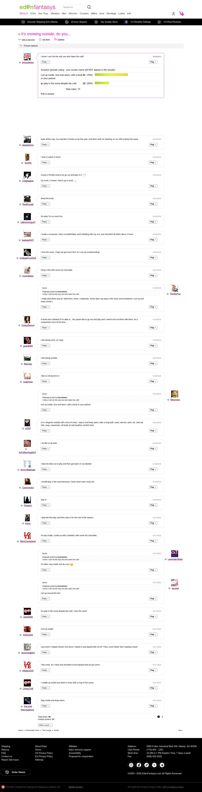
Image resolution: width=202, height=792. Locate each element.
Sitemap (39, 760)
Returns (5, 750)
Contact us (6, 756)
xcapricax (28, 382)
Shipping (5, 746)
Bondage (111, 13)
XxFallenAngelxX (27, 452)
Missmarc (175, 400)
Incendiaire (27, 276)
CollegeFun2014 (28, 258)
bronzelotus (28, 62)
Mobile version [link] (75, 787)
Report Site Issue (10, 760)
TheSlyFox (175, 294)
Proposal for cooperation (81, 756)
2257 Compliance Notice (173, 787)
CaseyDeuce (27, 325)
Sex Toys (43, 13)
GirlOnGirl (28, 635)
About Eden (41, 746)
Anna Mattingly (27, 470)
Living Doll (28, 688)
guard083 (28, 346)
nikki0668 (28, 617)
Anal (101, 13)
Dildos (94, 13)
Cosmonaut (28, 487)
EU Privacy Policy (44, 756)
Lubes (121, 13)
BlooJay (28, 364)
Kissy (28, 523)
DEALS (24, 13)
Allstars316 (27, 671)
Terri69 (28, 163)
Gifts (33, 13)
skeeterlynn (28, 145)
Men (64, 13)
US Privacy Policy (44, 753)
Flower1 (28, 505)
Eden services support (80, 750)
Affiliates (73, 746)
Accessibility (75, 753)
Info (129, 13)
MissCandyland (28, 541)
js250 (28, 428)
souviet (175, 588)
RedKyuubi (27, 204)
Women (73, 13)
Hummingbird (28, 653)
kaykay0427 (28, 240)
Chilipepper (28, 181)
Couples (84, 13)
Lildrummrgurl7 (27, 222)
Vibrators (55, 13)
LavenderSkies (175, 559)
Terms (38, 750)
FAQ (3, 753)
